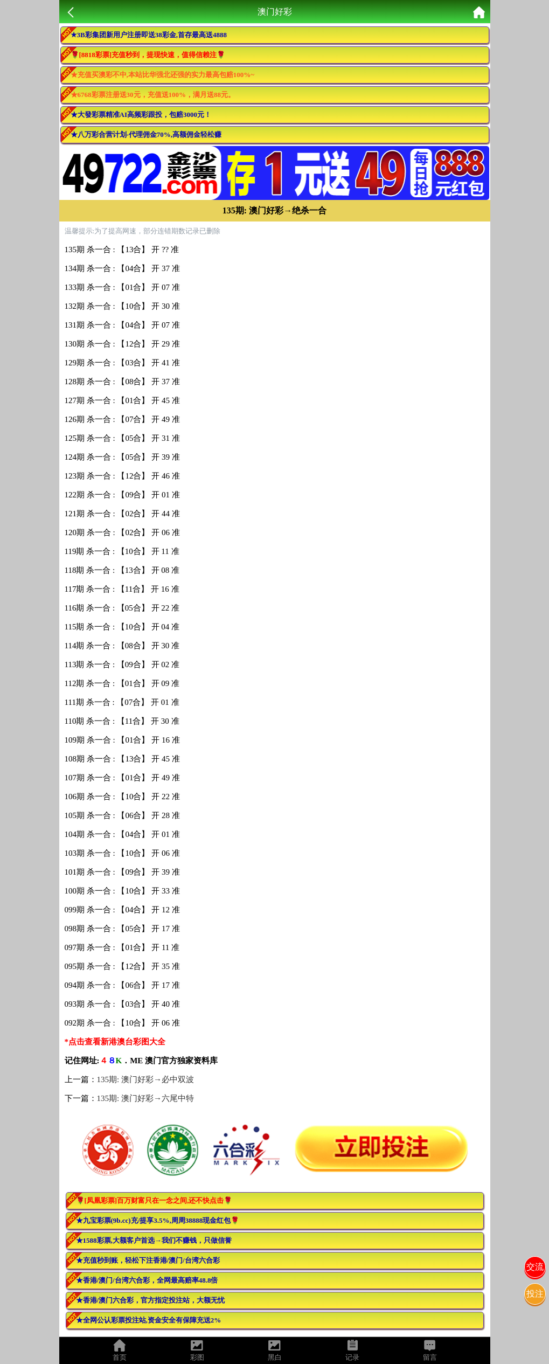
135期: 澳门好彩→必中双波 (145, 1079)
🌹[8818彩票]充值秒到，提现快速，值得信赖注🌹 (148, 55)
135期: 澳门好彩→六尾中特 (145, 1098)
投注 (535, 1293)
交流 (535, 1266)
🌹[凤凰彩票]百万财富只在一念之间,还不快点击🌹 (154, 1200)
